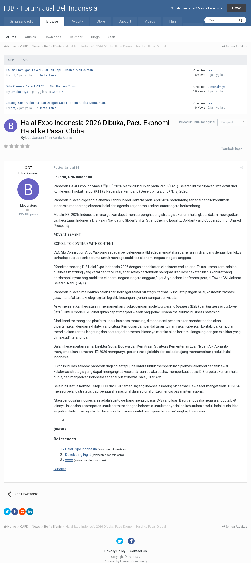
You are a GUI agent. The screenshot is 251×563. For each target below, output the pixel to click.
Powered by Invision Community (125, 556)
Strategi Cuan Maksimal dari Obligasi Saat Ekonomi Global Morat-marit (56, 103)
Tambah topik (231, 149)
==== (57, 415)
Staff (111, 37)
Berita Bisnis (47, 75)
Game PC (58, 92)
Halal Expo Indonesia (80, 444)
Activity (77, 21)
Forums (10, 37)
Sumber (59, 463)
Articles (30, 37)
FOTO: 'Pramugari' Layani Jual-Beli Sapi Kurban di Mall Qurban (49, 70)
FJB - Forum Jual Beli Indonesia (50, 8)
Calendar (76, 37)
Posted (65, 167)
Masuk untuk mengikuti (198, 122)
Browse (52, 21)
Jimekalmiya (19, 92)
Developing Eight (77, 449)
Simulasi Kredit (21, 21)
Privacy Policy (115, 546)
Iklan (172, 21)
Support (125, 21)
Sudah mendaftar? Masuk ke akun (197, 8)
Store (101, 21)
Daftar (236, 8)
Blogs (95, 37)
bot (13, 75)
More (193, 28)
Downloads (53, 37)
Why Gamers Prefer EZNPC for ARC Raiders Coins (41, 86)
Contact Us (138, 546)
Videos (150, 21)
